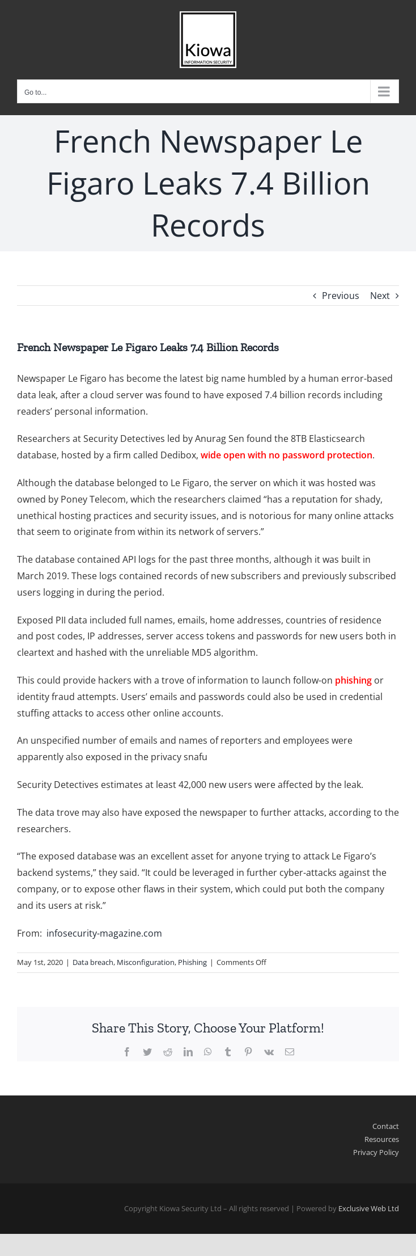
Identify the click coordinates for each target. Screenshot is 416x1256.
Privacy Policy (376, 1152)
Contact (385, 1126)
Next (380, 295)
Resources (381, 1139)
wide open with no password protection (286, 455)
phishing (353, 680)
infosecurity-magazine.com (104, 933)
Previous (340, 295)
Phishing (192, 962)
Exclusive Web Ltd (368, 1208)
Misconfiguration (146, 962)
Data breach (93, 962)
